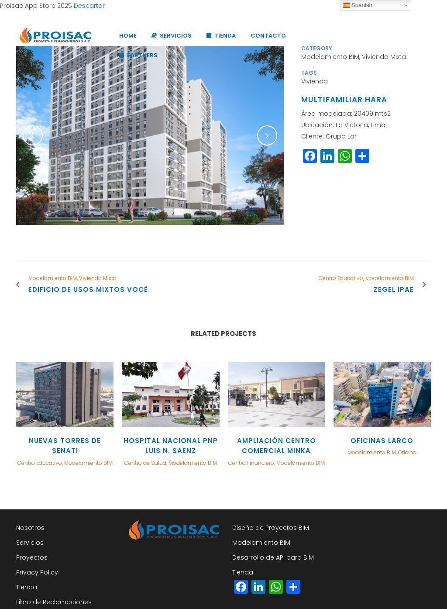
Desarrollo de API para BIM (273, 557)
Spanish (357, 5)
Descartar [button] (89, 5)
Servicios (30, 542)
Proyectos (32, 557)
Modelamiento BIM (261, 542)
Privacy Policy (37, 572)
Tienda (26, 587)
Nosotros (30, 527)
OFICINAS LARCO (382, 440)
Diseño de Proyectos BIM (270, 527)
